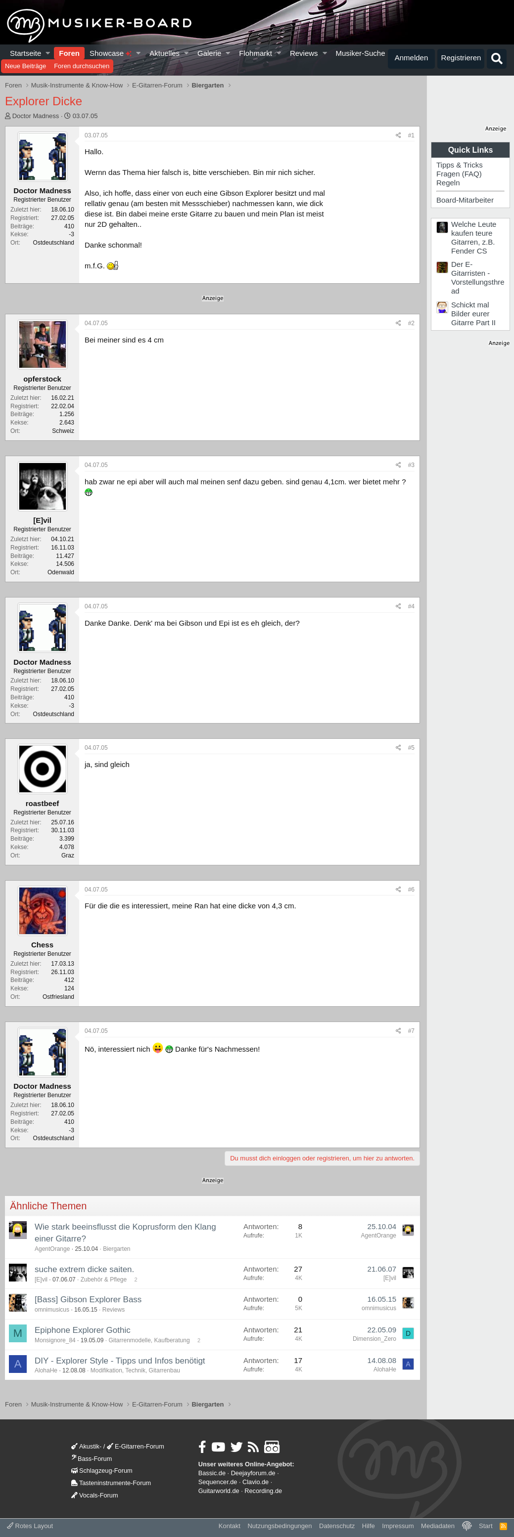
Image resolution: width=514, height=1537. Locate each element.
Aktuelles (164, 53)
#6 (411, 889)
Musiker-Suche (360, 53)
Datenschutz (337, 1526)
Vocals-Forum (94, 1495)
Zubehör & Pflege (104, 1279)
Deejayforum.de (253, 1473)
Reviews (304, 53)
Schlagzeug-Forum (102, 1470)
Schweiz (63, 430)
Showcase (111, 53)
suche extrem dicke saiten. (84, 1269)
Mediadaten (438, 1526)
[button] (48, 53)
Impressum (398, 1526)
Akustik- (86, 1446)
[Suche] (497, 59)
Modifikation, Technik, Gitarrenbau (135, 1370)
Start (485, 1526)
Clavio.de (255, 1482)
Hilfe (368, 1526)
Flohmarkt (255, 53)
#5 (411, 747)
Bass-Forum (91, 1458)
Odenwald (60, 572)
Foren (69, 53)
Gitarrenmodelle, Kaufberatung (148, 1340)
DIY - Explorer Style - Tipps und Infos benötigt (120, 1361)
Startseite (25, 53)
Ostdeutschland (53, 242)
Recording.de (263, 1490)
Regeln (448, 182)
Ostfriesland (58, 996)
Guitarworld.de (218, 1490)
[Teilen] (398, 135)
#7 (411, 1030)
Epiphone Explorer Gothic (83, 1330)
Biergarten (116, 1248)
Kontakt (229, 1526)
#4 (411, 606)
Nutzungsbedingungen (279, 1526)
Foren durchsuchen (81, 66)
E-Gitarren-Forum (135, 1446)
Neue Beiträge (25, 66)
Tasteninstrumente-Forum (111, 1483)
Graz (67, 855)
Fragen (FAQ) (459, 174)
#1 (411, 135)
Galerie (209, 53)
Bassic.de (212, 1473)
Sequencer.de (217, 1482)
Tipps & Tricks (459, 165)
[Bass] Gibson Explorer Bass (88, 1299)
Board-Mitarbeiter (465, 200)
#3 (411, 465)
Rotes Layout (30, 1526)
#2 (411, 323)
